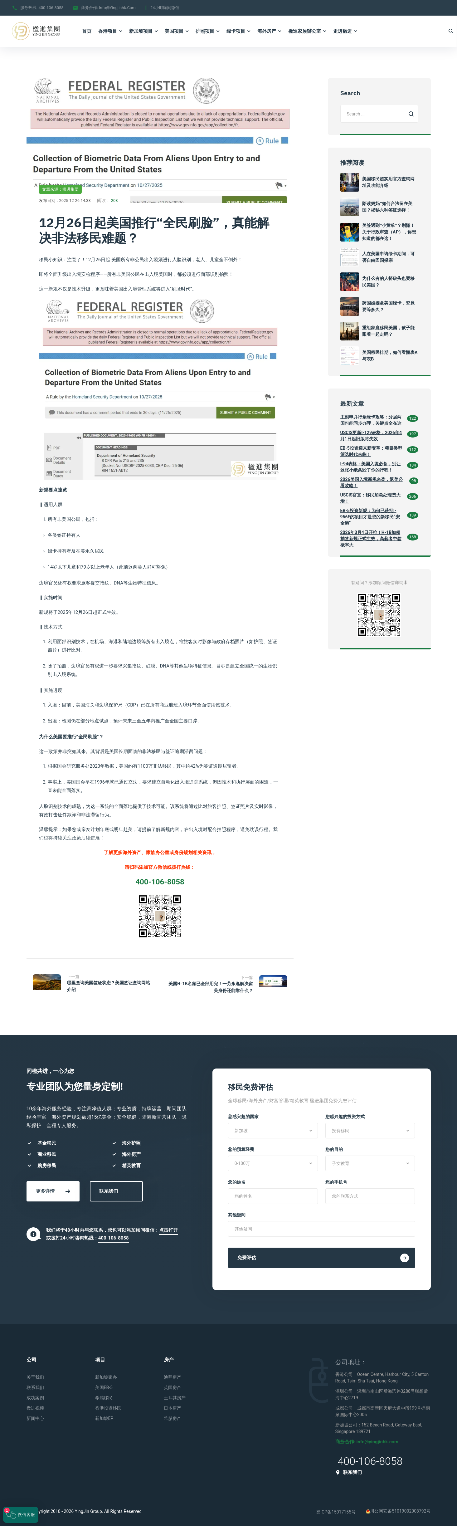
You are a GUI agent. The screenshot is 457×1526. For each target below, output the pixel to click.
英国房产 (172, 1385)
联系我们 (108, 1189)
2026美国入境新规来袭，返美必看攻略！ (371, 482)
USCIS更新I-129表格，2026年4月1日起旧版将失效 (371, 435)
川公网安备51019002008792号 (398, 1509)
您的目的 (334, 1147)
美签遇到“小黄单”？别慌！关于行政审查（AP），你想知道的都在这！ (389, 232)
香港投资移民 (108, 1406)
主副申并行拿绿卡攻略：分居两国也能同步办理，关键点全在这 (370, 420)
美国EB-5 (104, 1385)
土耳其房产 (175, 1395)
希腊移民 (104, 1395)
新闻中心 (35, 1416)
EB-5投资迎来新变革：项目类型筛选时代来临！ (371, 451)
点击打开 (168, 1228)
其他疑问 (237, 1213)
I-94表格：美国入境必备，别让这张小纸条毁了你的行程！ (370, 466)
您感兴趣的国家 (243, 1114)
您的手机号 (336, 1180)
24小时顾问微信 (164, 7)
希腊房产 (172, 1416)
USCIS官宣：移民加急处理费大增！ (370, 498)
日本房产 (172, 1406)
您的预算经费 (241, 1147)
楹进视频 (35, 1406)
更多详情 (53, 1189)
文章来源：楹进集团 (60, 189)
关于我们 (35, 1375)
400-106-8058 (50, 7)
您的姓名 (237, 1180)
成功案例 (35, 1395)
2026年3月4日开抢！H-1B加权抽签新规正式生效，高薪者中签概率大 (370, 538)
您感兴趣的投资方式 (345, 1114)
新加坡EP (104, 1416)
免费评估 (323, 1256)
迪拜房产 (172, 1375)
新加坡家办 (106, 1375)
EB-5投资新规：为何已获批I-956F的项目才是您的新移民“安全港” (370, 517)
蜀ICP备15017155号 (336, 1510)
